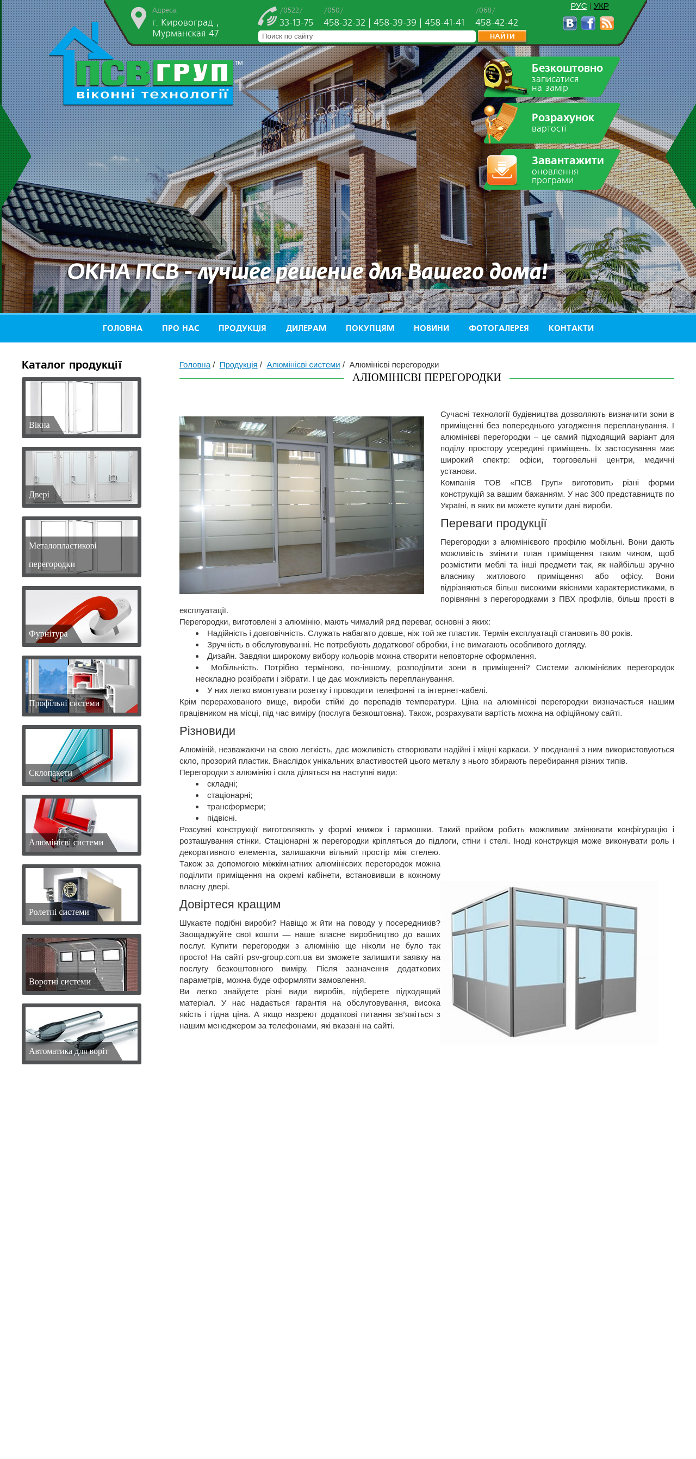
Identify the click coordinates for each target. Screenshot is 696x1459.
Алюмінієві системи (303, 364)
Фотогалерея (499, 329)
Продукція (242, 329)
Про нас (180, 329)
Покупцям (370, 329)
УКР (601, 5)
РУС (578, 5)
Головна (122, 329)
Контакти (571, 329)
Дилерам (306, 329)
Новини (431, 329)
